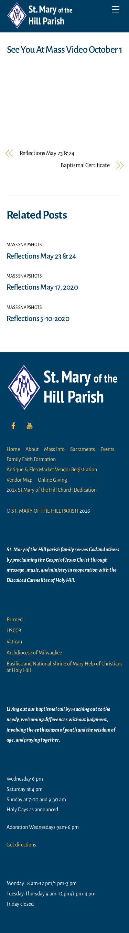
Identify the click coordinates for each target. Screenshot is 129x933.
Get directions (21, 844)
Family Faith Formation (31, 459)
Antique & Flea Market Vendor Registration (52, 469)
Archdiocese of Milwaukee (34, 652)
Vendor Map (19, 480)
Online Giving (52, 480)
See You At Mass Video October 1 (64, 50)
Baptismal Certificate (85, 165)
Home (13, 449)
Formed (15, 619)
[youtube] (29, 425)
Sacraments (82, 449)
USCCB (14, 630)
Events (107, 449)
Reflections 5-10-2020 (38, 318)
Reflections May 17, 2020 (42, 287)
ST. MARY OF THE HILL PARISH (44, 511)
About (32, 449)
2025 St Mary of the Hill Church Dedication (52, 490)
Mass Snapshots (24, 244)
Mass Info (54, 449)
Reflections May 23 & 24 (47, 153)
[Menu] (115, 9)
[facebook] (13, 425)
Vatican (14, 641)
